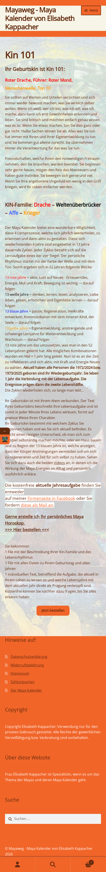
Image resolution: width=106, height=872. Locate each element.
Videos (59, 462)
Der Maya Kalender (26, 690)
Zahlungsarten (23, 681)
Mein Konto (17, 864)
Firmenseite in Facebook (51, 498)
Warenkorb (82, 861)
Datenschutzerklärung (29, 656)
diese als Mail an (37, 505)
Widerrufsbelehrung (27, 665)
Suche (53, 864)
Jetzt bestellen (53, 610)
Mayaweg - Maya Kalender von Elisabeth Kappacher (40, 18)
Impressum (20, 673)
